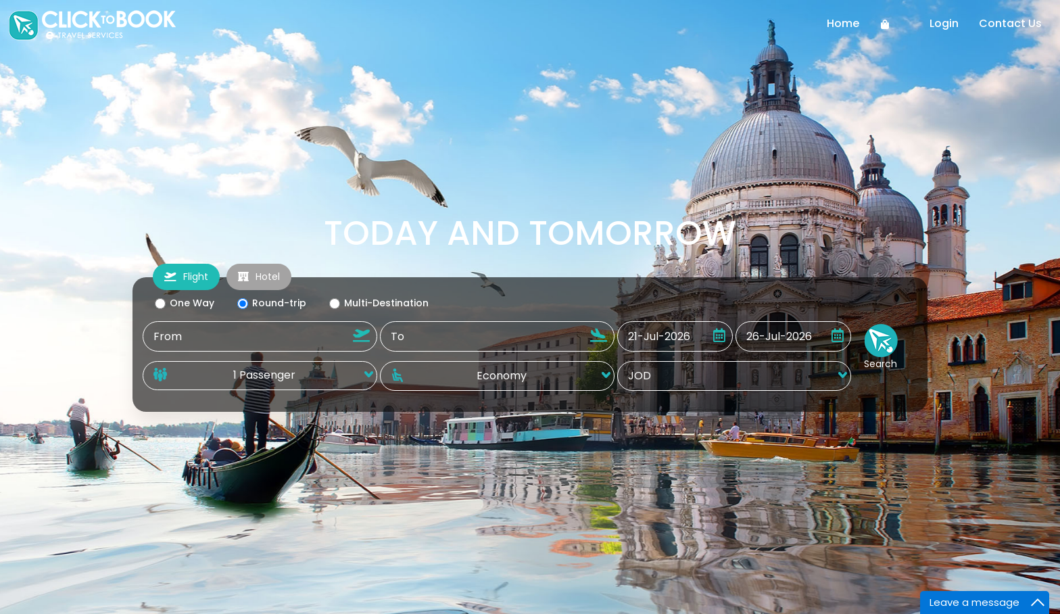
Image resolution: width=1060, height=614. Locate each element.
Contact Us (1010, 23)
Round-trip (271, 303)
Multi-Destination (378, 303)
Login (944, 23)
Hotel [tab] (259, 276)
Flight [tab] (186, 276)
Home (843, 23)
